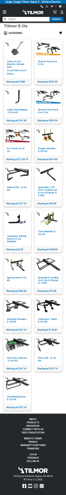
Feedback (33, 458)
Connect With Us (33, 429)
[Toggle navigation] (7, 12)
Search (56, 19)
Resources (33, 426)
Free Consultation (33, 432)
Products (33, 422)
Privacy (33, 442)
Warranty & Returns (33, 445)
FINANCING (33, 448)
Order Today (13, 1)
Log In (33, 454)
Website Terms (33, 438)
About (33, 419)
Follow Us (33, 461)
